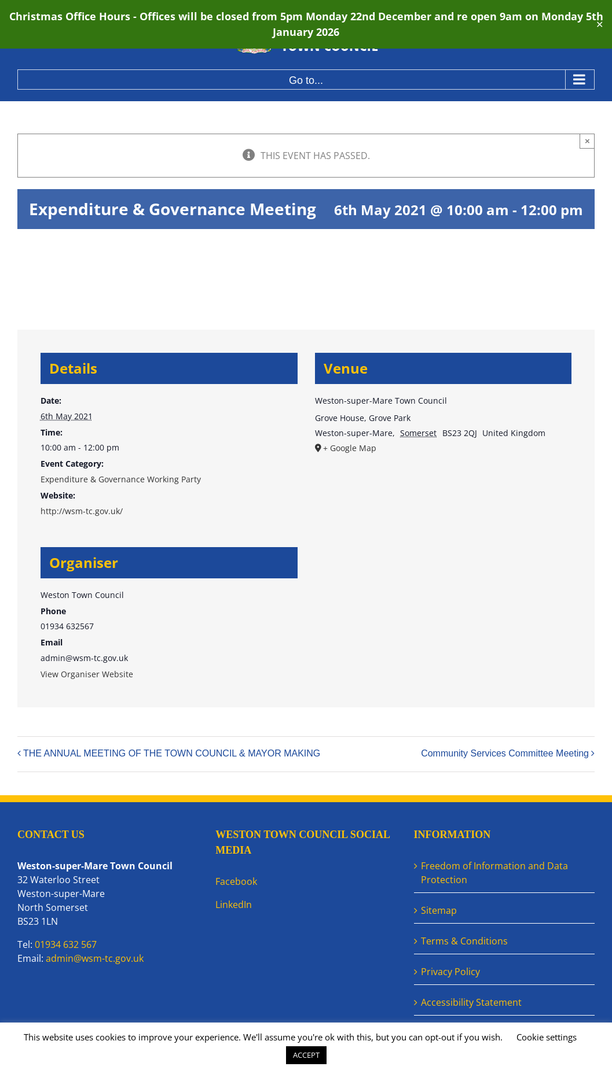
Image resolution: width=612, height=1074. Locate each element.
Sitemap (439, 910)
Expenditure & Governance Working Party (121, 479)
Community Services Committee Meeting (505, 753)
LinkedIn (233, 904)
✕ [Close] (599, 24)
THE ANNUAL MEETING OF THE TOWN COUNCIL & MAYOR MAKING (171, 753)
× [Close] (587, 141)
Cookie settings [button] (546, 1037)
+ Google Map (349, 447)
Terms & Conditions (464, 941)
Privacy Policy (450, 971)
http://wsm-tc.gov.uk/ (82, 510)
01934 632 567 (66, 944)
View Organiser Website (87, 674)
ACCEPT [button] (306, 1055)
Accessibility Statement (471, 1002)
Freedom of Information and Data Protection (494, 872)
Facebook (236, 881)
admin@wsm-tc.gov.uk (95, 958)
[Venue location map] (443, 547)
